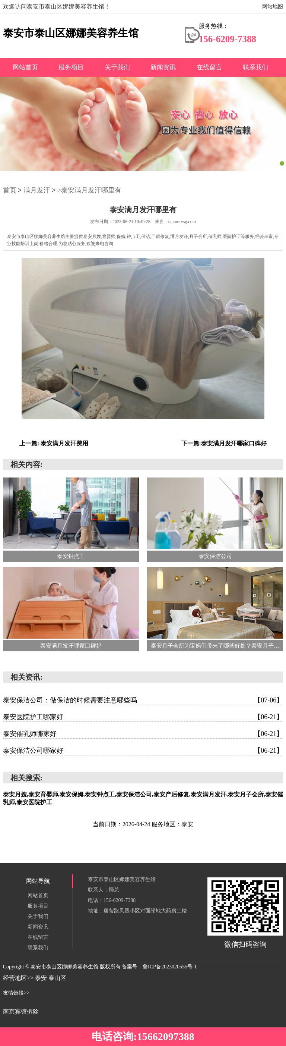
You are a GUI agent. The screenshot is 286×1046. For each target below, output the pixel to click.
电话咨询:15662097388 (143, 1036)
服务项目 (71, 67)
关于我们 (117, 67)
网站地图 (272, 6)
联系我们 (255, 67)
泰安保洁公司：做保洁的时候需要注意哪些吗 (143, 700)
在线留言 (209, 67)
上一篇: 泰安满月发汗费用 (53, 443)
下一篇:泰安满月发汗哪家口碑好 (224, 443)
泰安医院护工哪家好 (143, 717)
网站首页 (25, 67)
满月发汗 (36, 190)
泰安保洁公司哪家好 (143, 750)
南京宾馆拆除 (21, 1011)
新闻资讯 (163, 67)
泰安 (41, 978)
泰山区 (57, 978)
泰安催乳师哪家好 (143, 733)
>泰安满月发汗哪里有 (89, 190)
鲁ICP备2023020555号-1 (170, 967)
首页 (9, 190)
